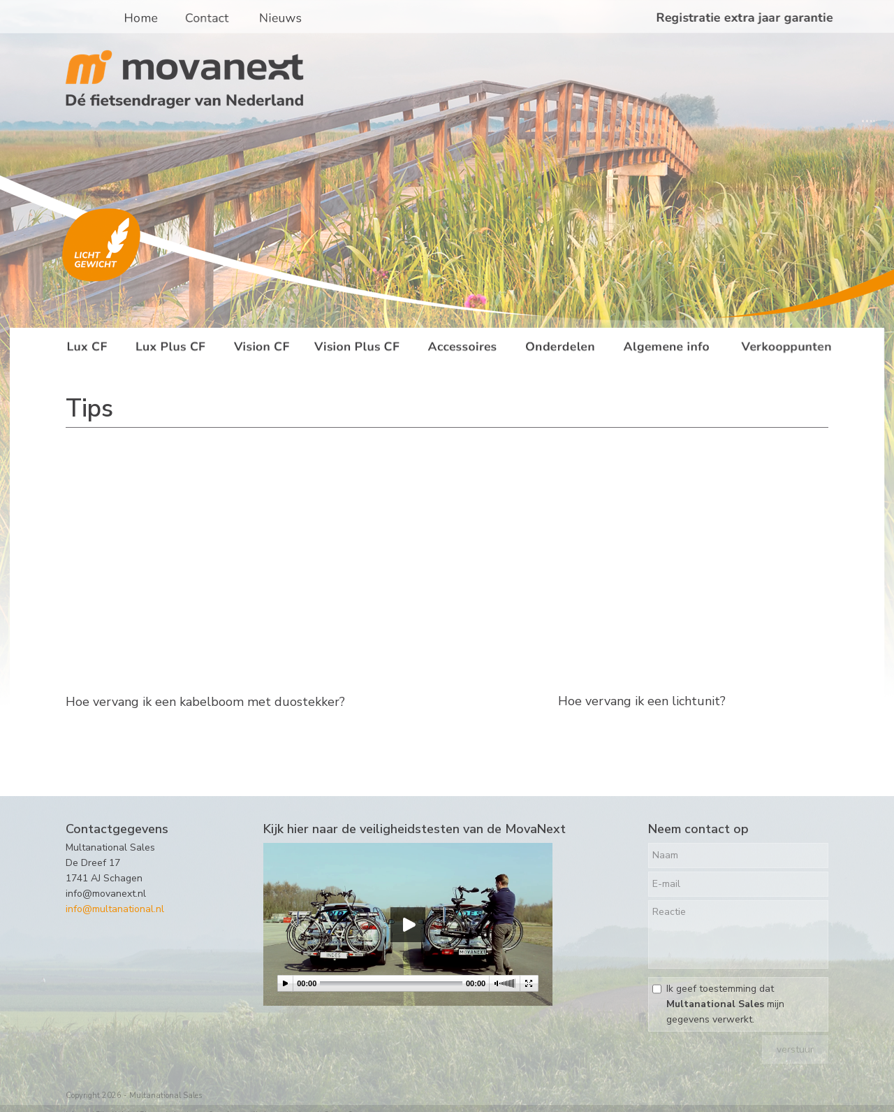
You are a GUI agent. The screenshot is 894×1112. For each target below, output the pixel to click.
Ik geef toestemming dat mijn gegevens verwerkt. (725, 1004)
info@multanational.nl (115, 909)
